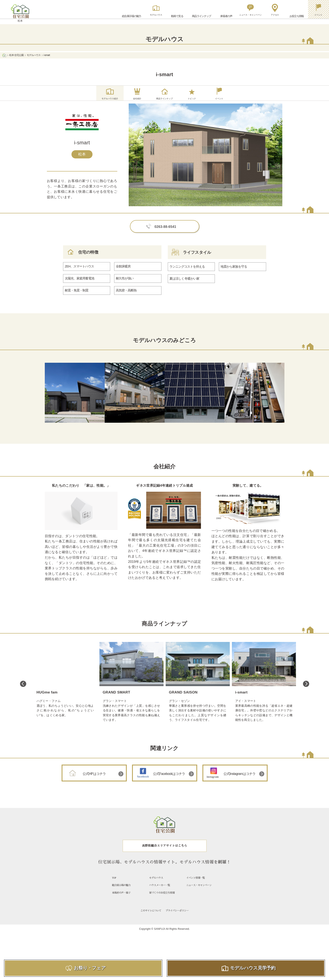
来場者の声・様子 (121, 899)
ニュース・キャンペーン (199, 891)
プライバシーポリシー (177, 917)
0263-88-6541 (165, 233)
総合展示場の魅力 (121, 891)
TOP (114, 884)
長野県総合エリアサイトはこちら (164, 852)
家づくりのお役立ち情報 (161, 899)
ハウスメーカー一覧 (159, 891)
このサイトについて (150, 917)
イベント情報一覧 (195, 884)
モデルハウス (34, 55)
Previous (23, 690)
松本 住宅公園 (16, 55)
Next (306, 690)
